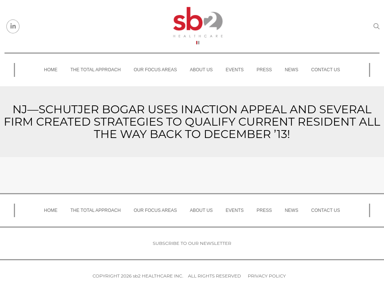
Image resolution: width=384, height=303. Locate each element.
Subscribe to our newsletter (192, 243)
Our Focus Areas (155, 69)
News (291, 69)
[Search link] (377, 26)
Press (264, 69)
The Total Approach (95, 69)
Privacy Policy (267, 276)
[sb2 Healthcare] (197, 26)
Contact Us (325, 69)
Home (50, 69)
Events (235, 69)
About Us (201, 69)
